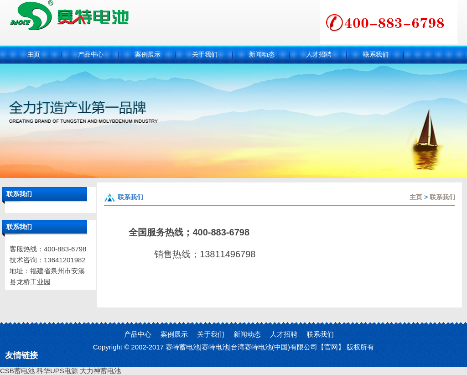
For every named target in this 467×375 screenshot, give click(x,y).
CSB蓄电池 (17, 371)
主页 (416, 197)
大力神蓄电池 (100, 371)
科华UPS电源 (57, 371)
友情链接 (21, 355)
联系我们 (442, 197)
